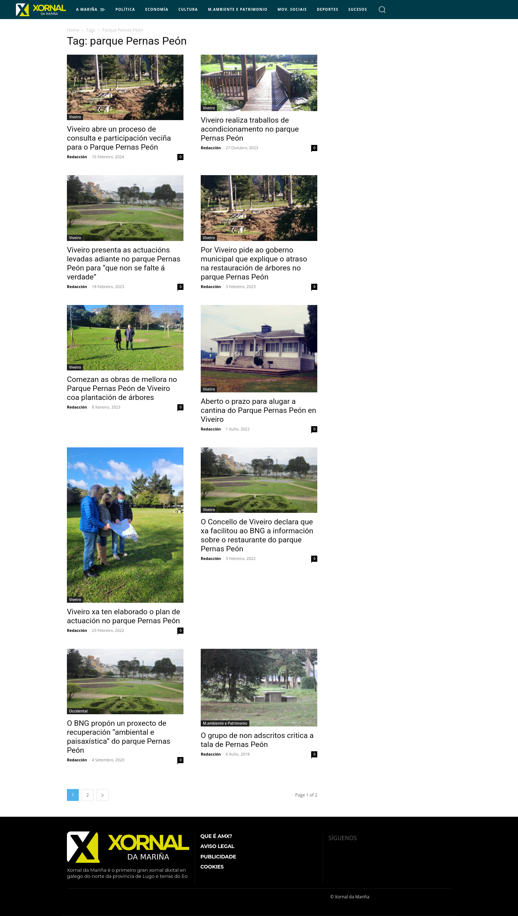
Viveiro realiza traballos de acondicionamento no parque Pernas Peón (250, 129)
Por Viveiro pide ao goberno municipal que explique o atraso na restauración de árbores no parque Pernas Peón (254, 263)
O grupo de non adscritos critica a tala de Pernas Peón (257, 740)
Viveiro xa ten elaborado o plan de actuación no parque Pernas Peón (123, 616)
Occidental (78, 711)
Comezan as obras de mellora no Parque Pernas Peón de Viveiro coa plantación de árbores (122, 388)
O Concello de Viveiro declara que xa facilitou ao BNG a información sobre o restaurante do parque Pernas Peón (257, 535)
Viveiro (75, 116)
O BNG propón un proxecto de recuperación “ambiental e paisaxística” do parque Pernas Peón (119, 737)
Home (73, 30)
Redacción (77, 156)
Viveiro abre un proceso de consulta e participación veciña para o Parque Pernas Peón (119, 138)
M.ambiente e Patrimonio (225, 723)
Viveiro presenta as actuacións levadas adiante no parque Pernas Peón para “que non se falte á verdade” (123, 263)
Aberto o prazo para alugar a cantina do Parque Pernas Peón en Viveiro (258, 410)
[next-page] (102, 795)
